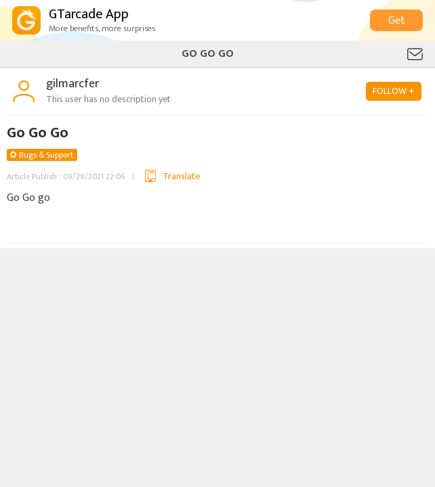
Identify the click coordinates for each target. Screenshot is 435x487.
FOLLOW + (394, 91)
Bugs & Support (46, 155)
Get (396, 20)
